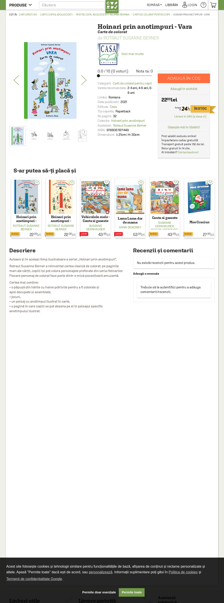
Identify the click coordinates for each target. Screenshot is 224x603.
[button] (79, 5)
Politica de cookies (183, 572)
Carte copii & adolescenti (56, 14)
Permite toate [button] (132, 592)
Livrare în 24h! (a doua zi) (190, 116)
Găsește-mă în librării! (184, 127)
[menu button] (22, 5)
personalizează (100, 572)
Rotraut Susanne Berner (131, 37)
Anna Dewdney (130, 227)
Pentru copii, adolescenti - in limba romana (103, 14)
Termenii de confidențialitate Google (34, 579)
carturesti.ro (28, 14)
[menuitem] (170, 5)
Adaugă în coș (183, 78)
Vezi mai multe (121, 54)
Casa (113, 107)
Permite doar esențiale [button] (99, 592)
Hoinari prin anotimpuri (128, 120)
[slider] (125, 76)
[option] (50, 80)
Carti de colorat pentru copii (151, 14)
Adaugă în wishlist (183, 89)
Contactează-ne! (188, 152)
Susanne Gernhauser (95, 227)
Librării (187, 5)
